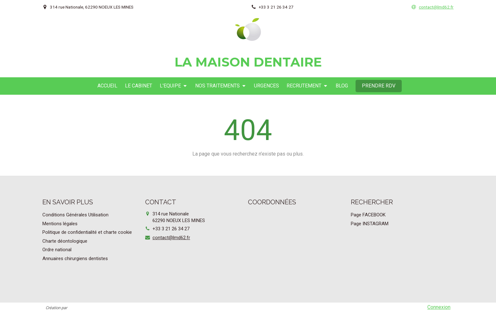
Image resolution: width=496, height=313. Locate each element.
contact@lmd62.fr (171, 237)
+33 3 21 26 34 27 (170, 229)
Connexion (438, 307)
